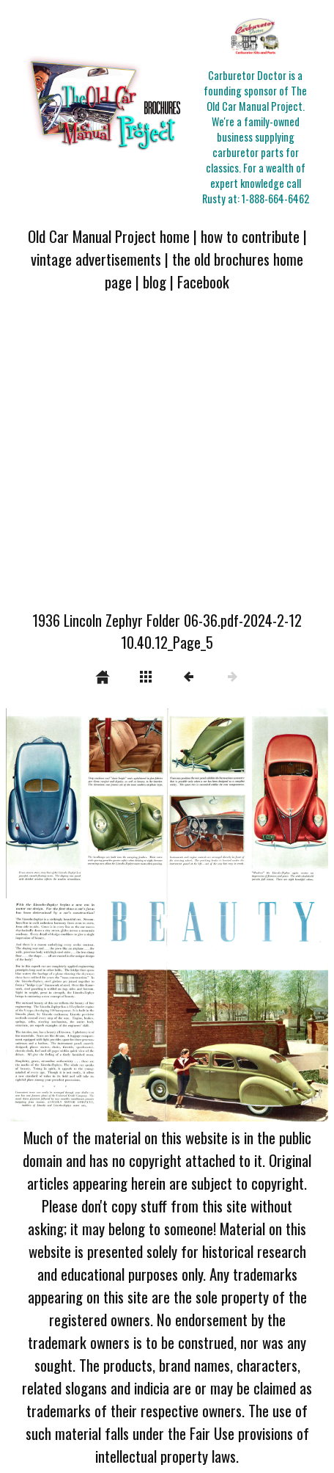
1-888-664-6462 (275, 198)
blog (154, 281)
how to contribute (250, 236)
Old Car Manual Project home (109, 236)
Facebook (203, 281)
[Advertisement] (167, 460)
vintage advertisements (96, 258)
